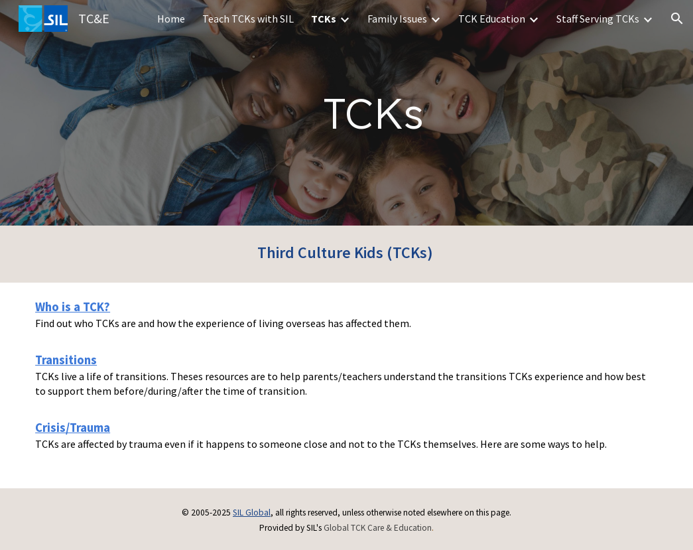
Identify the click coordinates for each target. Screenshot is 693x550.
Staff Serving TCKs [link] (597, 18)
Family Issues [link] (397, 18)
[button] (677, 18)
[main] (373, 113)
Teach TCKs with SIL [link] (248, 18)
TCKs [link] (323, 18)
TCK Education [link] (491, 18)
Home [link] (171, 18)
